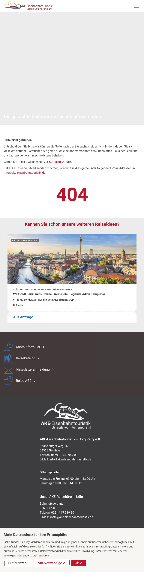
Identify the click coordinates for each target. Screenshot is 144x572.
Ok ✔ (78, 563)
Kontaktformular (28, 347)
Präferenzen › (18, 563)
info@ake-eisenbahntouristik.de (24, 172)
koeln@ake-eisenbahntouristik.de (71, 517)
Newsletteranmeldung (33, 369)
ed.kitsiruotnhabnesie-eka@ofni (70, 459)
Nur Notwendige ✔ (52, 563)
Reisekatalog (25, 358)
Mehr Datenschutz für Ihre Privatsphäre (35, 535)
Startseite (55, 162)
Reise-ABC (24, 380)
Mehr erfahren (40, 555)
